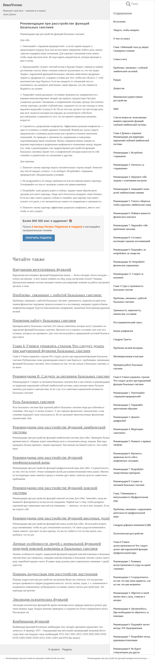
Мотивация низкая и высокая (128, 356)
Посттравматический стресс (127, 322)
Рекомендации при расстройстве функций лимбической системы (35, 658)
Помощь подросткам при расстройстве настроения (55, 574)
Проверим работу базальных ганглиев (44, 320)
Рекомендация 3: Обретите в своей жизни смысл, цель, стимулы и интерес (131, 597)
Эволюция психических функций (40, 599)
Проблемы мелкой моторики (128, 348)
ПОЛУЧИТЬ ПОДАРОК (39, 238)
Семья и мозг (120, 59)
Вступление (119, 21)
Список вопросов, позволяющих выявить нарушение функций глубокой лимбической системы (130, 121)
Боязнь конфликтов (123, 331)
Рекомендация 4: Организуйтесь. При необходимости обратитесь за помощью (131, 612)
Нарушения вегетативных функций (42, 269)
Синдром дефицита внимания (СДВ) (132, 525)
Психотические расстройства (128, 533)
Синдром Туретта (122, 339)
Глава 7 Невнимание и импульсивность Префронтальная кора (130, 497)
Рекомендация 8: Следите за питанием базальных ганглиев (62, 376)
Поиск (131, 4)
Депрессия (118, 88)
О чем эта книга (121, 38)
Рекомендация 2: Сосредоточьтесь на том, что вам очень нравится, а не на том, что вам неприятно (132, 581)
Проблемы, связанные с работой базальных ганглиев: (57, 295)
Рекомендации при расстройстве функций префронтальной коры (117, 658)
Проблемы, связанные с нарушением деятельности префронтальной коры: (132, 513)
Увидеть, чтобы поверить (126, 30)
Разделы (67, 649)
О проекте (54, 649)
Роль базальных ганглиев (34, 402)
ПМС (116, 109)
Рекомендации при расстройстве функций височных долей (62, 518)
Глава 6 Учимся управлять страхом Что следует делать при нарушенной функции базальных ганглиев (132, 381)
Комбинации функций (31, 621)
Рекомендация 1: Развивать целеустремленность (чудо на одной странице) (131, 565)
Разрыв (117, 80)
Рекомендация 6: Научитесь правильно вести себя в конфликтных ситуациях (127, 457)
